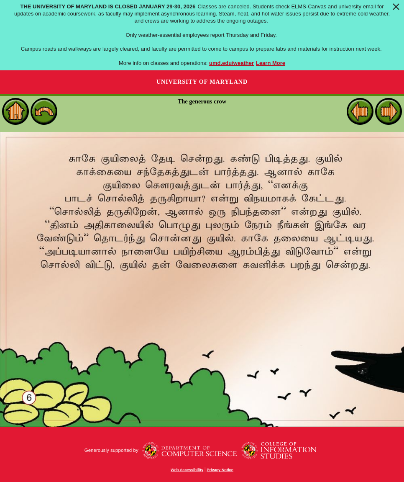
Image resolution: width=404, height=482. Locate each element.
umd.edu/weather (231, 63)
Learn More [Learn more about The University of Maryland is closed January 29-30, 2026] (270, 63)
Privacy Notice (220, 470)
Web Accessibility (187, 470)
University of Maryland (202, 82)
